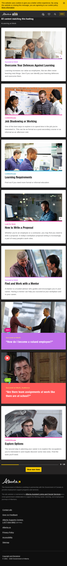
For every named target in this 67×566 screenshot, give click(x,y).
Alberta (6, 14)
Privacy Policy (8, 532)
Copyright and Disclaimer (11, 556)
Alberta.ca (6, 527)
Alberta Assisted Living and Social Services (43, 494)
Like (49, 14)
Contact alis (7, 510)
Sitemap (5, 542)
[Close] (64, 3)
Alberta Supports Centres (12, 520)
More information (8, 8)
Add (42, 14)
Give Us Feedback (9, 515)
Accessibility (7, 537)
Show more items (33, 469)
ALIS (15, 13)
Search (55, 14)
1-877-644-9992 (9, 522)
